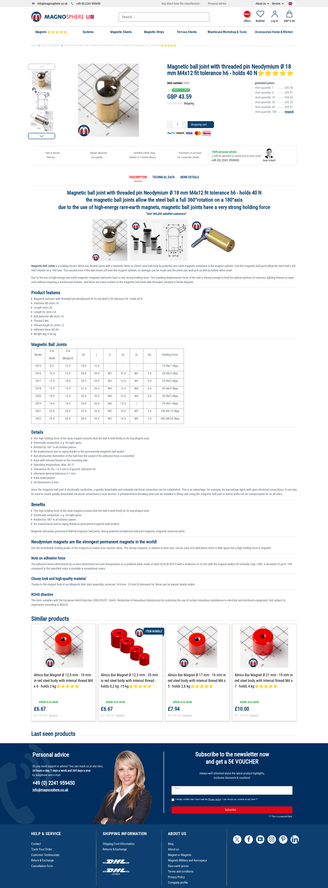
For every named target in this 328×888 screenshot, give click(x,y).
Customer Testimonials (45, 855)
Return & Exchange (42, 860)
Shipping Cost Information (119, 844)
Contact (36, 844)
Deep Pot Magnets (50, 45)
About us (261, 3)
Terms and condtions (180, 871)
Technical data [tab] (163, 177)
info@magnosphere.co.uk (52, 3)
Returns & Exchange (115, 849)
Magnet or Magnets (179, 855)
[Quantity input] (177, 124)
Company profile (178, 882)
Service (276, 3)
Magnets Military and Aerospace (187, 860)
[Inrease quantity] (185, 124)
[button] (41, 136)
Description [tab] (138, 177)
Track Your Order (41, 849)
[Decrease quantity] (169, 124)
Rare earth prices (178, 866)
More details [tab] (189, 177)
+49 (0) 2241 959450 (88, 3)
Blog (170, 844)
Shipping (189, 103)
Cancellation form (42, 866)
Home (34, 45)
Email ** (178, 788)
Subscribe (257, 810)
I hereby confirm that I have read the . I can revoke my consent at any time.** (216, 799)
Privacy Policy (176, 877)
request (289, 111)
